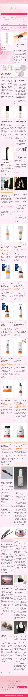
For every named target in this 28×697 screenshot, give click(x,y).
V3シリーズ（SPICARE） (7, 19)
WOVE (10, 22)
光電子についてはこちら (19, 172)
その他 (23, 24)
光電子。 (16, 204)
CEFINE (3, 22)
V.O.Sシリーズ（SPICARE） (8, 17)
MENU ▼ (25, 1)
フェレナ (18, 22)
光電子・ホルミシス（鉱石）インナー (10, 24)
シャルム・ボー (20, 19)
